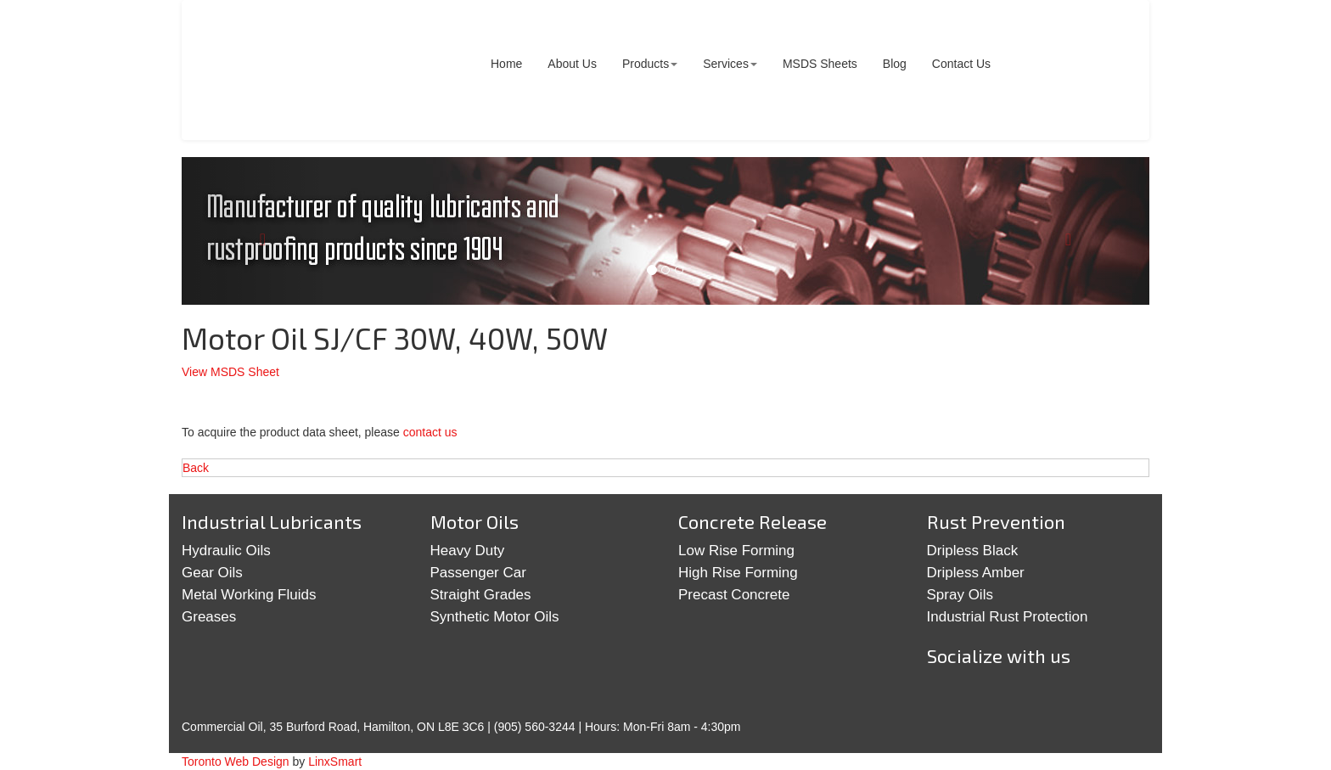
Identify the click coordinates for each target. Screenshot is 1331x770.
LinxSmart (335, 761)
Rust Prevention (996, 521)
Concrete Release (752, 521)
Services (730, 63)
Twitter (949, 696)
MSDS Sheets (820, 63)
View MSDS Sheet (230, 372)
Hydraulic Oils (226, 550)
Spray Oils (960, 595)
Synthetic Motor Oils (494, 617)
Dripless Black (973, 550)
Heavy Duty (467, 550)
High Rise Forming (738, 573)
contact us (430, 432)
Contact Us (961, 63)
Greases (209, 617)
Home (506, 63)
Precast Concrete (733, 595)
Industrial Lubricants (272, 521)
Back (196, 468)
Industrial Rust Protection (1007, 617)
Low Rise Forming (736, 550)
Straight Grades (480, 595)
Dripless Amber (976, 573)
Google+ (1002, 696)
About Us (572, 63)
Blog (895, 63)
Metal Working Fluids (249, 595)
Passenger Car (478, 573)
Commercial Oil (313, 70)
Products (649, 63)
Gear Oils (212, 573)
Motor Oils (474, 521)
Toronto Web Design (235, 761)
